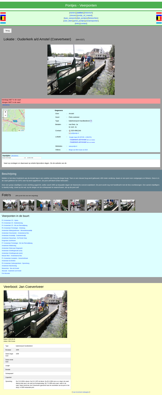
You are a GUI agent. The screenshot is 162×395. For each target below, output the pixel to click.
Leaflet (21, 130)
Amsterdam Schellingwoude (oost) (12, 250)
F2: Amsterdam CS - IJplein (10, 220)
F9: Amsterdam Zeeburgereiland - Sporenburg (15, 263)
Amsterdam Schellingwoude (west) (12, 253)
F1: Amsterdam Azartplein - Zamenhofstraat (15, 258)
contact (84, 23)
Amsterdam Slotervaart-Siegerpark (12, 248)
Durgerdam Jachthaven (9, 240)
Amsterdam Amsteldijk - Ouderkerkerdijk (14, 235)
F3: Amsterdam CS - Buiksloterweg (12, 223)
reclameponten (92, 21)
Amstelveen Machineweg (9, 266)
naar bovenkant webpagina (81, 392)
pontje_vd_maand (84, 15)
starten (72, 13)
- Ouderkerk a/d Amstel (82, 140)
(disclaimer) (6, 105)
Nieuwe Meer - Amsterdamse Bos (12, 255)
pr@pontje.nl (75, 133)
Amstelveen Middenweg (9, 245)
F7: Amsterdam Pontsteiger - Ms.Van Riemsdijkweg (17, 243)
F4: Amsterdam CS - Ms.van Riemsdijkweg (14, 225)
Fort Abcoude (6, 273)
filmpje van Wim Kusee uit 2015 (78, 150)
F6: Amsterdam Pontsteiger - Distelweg (13, 228)
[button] (15, 121)
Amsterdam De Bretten (8, 261)
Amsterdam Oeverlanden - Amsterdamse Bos (15, 233)
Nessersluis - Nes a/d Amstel (10, 268)
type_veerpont (70, 18)
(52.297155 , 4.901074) (80, 137)
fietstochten (93, 18)
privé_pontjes (79, 21)
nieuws (73, 15)
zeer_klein (68, 21)
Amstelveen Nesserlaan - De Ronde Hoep (14, 238)
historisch (88, 13)
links (77, 23)
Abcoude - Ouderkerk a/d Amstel (11, 271)
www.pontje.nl (73, 146)
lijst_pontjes (82, 18)
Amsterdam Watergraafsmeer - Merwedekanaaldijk (17, 230)
